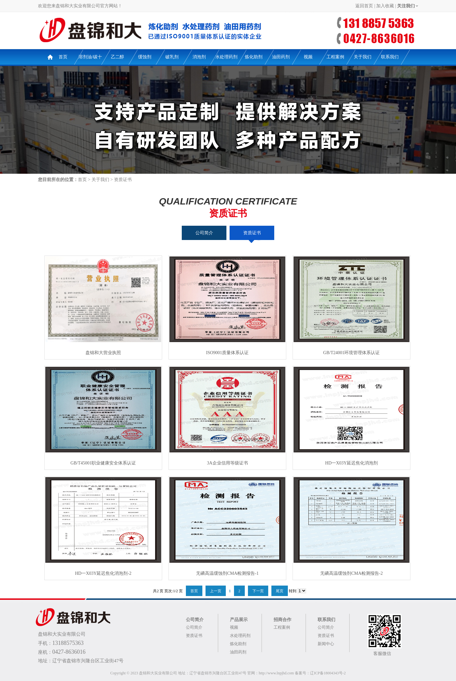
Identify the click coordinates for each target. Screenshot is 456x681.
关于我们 (362, 57)
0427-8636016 (69, 652)
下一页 (258, 591)
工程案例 (335, 57)
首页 (63, 57)
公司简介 (204, 232)
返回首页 (364, 5)
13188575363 (68, 643)
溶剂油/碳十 (90, 57)
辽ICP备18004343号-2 (328, 673)
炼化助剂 (254, 57)
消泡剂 (199, 57)
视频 (308, 57)
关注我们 (406, 5)
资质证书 (123, 179)
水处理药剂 (226, 57)
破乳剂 (172, 57)
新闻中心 (326, 643)
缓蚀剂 (144, 57)
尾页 (279, 591)
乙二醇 (117, 57)
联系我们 (390, 57)
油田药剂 (281, 57)
